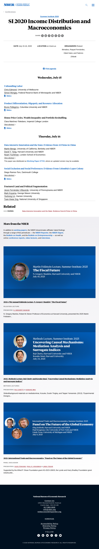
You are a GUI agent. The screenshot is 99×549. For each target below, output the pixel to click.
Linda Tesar (48, 466)
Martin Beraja (10, 149)
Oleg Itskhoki (20, 466)
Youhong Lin (9, 196)
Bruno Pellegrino (11, 107)
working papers (20, 230)
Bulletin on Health (13, 235)
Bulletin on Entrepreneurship (40, 235)
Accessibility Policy (49, 523)
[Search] (86, 5)
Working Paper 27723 (36, 161)
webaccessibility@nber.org (49, 512)
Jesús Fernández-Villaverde (16, 190)
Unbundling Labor (13, 85)
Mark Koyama (10, 193)
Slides (9, 96)
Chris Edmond (10, 90)
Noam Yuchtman (11, 155)
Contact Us (49, 501)
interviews (46, 238)
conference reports (17, 238)
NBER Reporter (42, 233)
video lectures (31, 238)
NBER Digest (57, 233)
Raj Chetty (19, 389)
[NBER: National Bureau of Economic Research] (18, 5)
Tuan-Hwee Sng (11, 199)
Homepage (49, 519)
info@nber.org (49, 509)
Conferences (10, 12)
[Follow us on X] (38, 535)
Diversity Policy (49, 526)
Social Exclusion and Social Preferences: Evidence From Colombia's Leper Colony (43, 168)
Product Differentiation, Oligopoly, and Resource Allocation (33, 103)
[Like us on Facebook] (56, 535)
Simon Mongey (10, 93)
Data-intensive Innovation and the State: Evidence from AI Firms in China (40, 144)
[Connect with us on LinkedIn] (43, 535)
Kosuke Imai (31, 389)
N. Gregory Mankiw (21, 310)
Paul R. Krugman (34, 466)
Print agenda (50, 69)
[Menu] (93, 5)
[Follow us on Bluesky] (47, 535)
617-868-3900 (49, 507)
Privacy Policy (49, 528)
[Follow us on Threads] (51, 535)
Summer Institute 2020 (49, 16)
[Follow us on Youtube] (60, 535)
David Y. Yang (10, 152)
